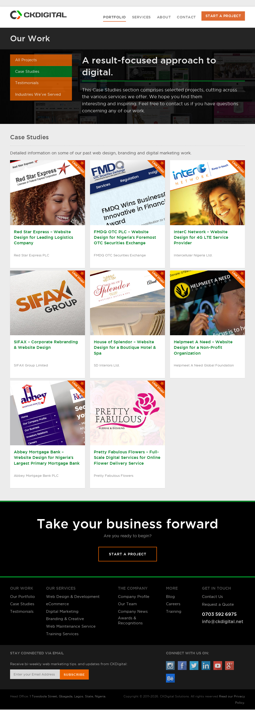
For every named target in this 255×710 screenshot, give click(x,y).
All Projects (26, 60)
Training (173, 612)
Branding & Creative (65, 619)
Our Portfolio (22, 597)
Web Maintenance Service (71, 626)
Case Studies (27, 72)
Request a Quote (218, 604)
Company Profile (133, 597)
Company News (133, 612)
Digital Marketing (62, 612)
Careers (173, 604)
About (164, 17)
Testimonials (26, 84)
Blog (170, 597)
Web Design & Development (73, 597)
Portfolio (114, 17)
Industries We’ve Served (38, 95)
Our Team (127, 604)
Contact (186, 17)
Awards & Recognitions (130, 620)
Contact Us (212, 597)
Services (141, 17)
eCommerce (57, 604)
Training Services (62, 634)
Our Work (30, 38)
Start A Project (223, 16)
